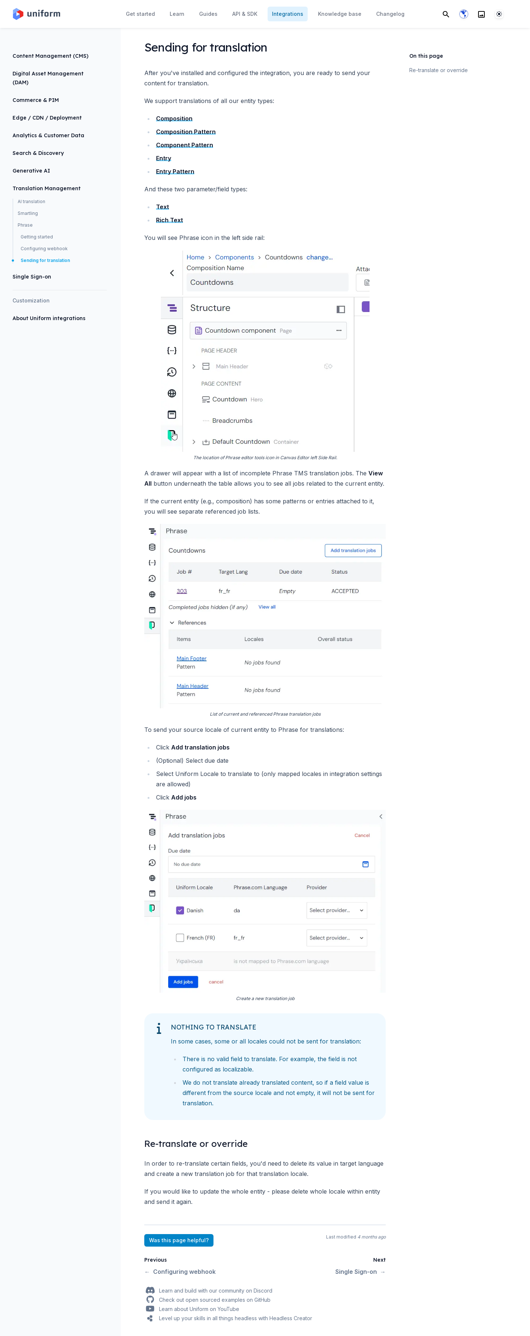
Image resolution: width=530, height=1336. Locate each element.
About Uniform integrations (49, 318)
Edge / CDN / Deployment (47, 117)
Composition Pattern (186, 131)
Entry (163, 158)
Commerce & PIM (36, 100)
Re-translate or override (438, 70)
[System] (499, 14)
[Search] (446, 14)
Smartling (28, 213)
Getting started (37, 237)
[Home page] (36, 14)
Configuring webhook (44, 248)
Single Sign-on (32, 276)
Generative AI (31, 170)
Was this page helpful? (179, 1240)
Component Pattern (184, 145)
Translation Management (47, 188)
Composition (174, 118)
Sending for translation (45, 260)
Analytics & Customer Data (48, 135)
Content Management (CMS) (50, 56)
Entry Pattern (175, 171)
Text (162, 206)
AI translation (31, 201)
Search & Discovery (38, 153)
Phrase (25, 225)
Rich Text (169, 220)
